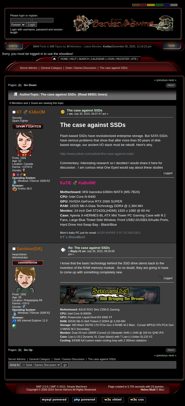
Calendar (97, 59)
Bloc (161, 389)
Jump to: (15, 364)
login (22, 15)
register (32, 15)
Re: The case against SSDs (89, 248)
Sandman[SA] (29, 249)
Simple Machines (77, 386)
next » (173, 80)
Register (122, 59)
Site (134, 59)
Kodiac (107, 46)
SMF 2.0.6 (42, 386)
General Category (51, 67)
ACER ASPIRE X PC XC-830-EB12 (119, 232)
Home (64, 59)
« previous (161, 80)
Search (84, 59)
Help (73, 59)
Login (110, 59)
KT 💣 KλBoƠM (31, 112)
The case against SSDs (113, 67)
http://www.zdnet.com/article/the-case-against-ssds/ (97, 154)
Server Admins (28, 67)
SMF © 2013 (57, 386)
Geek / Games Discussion (81, 67)
